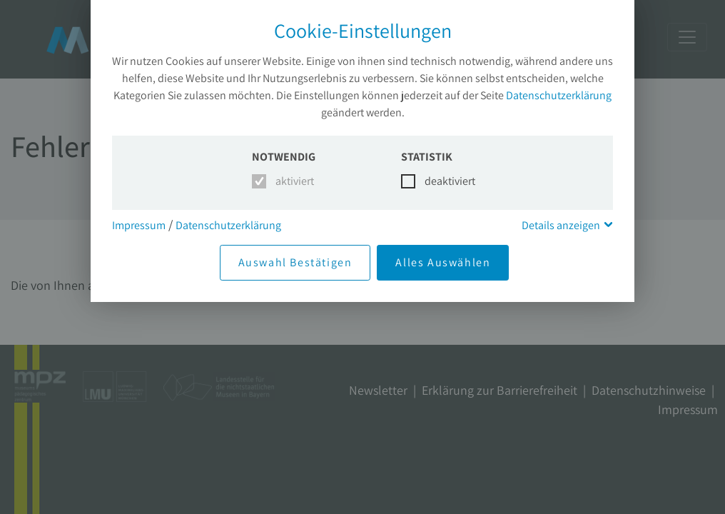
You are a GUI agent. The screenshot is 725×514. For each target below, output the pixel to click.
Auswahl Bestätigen (295, 262)
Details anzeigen (561, 225)
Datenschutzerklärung (559, 95)
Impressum (139, 225)
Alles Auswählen (442, 262)
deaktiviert (441, 180)
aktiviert (292, 180)
